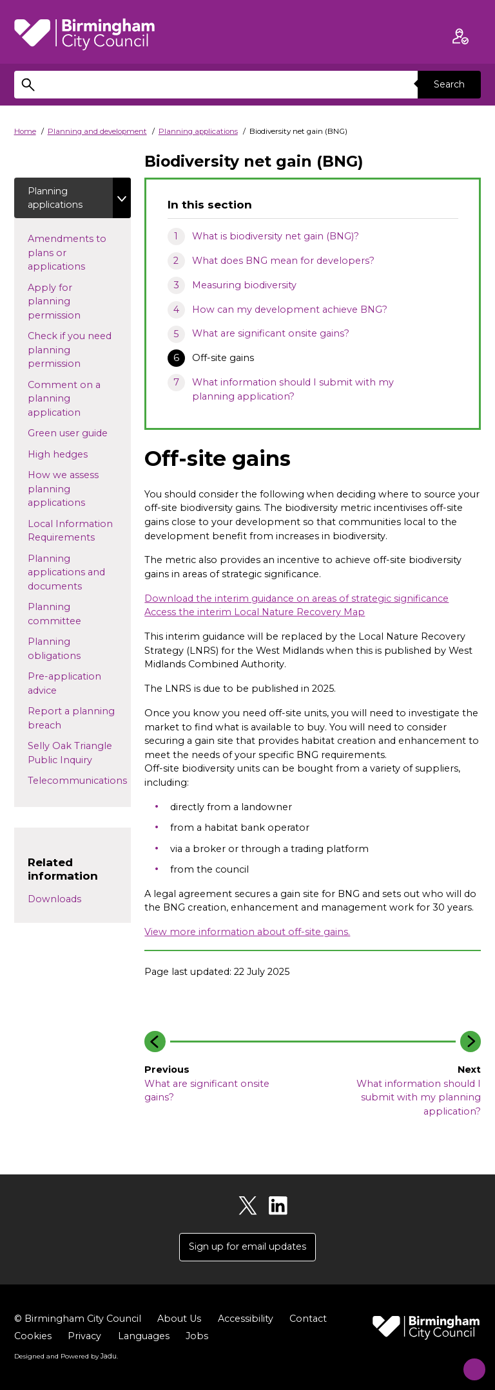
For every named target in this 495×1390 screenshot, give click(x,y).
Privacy (84, 1336)
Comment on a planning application (66, 399)
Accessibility (245, 1319)
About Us (179, 1319)
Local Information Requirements (73, 531)
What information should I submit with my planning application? (293, 389)
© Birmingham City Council (77, 1319)
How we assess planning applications (68, 490)
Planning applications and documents (67, 573)
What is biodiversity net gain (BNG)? (275, 236)
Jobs (197, 1336)
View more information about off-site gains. (247, 932)
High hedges (78, 454)
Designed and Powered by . (65, 1357)
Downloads (54, 900)
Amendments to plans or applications (68, 253)
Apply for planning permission (66, 302)
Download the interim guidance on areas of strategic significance (296, 598)
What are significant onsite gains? (270, 333)
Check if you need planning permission (70, 351)
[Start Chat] (467, 1362)
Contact (308, 1319)
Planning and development (97, 131)
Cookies (33, 1336)
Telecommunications (77, 784)
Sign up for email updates (247, 1247)
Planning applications (198, 131)
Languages (144, 1336)
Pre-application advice (64, 685)
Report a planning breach (71, 719)
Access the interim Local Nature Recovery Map (254, 612)
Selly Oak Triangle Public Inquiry (72, 754)
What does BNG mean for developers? (283, 260)
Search (448, 84)
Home (25, 131)
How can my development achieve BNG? (289, 309)
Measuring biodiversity (244, 285)
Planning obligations (75, 650)
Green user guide (79, 433)
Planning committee (75, 615)
